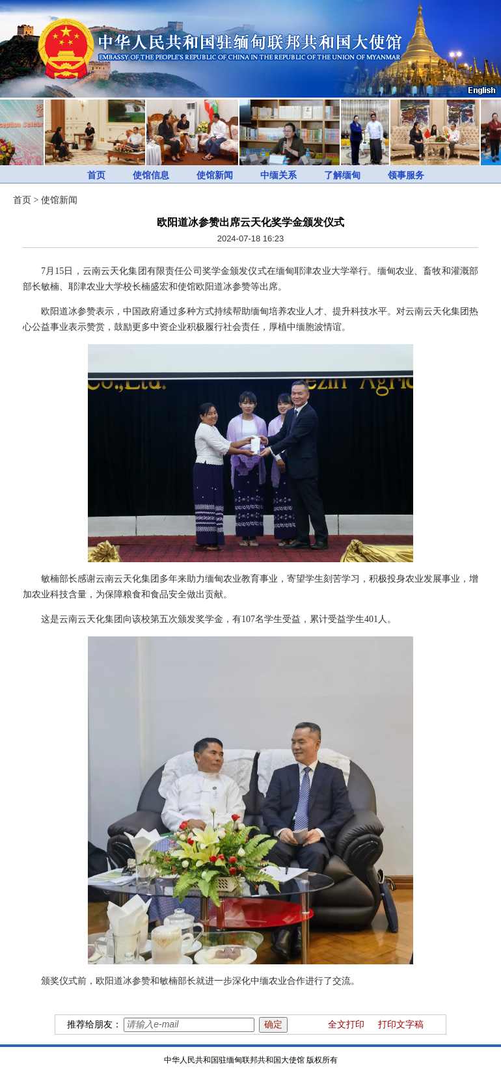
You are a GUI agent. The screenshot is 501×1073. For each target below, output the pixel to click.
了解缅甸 (342, 175)
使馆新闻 (214, 175)
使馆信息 (151, 175)
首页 (96, 175)
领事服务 (406, 175)
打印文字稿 (401, 1024)
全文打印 (346, 1024)
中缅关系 (278, 175)
